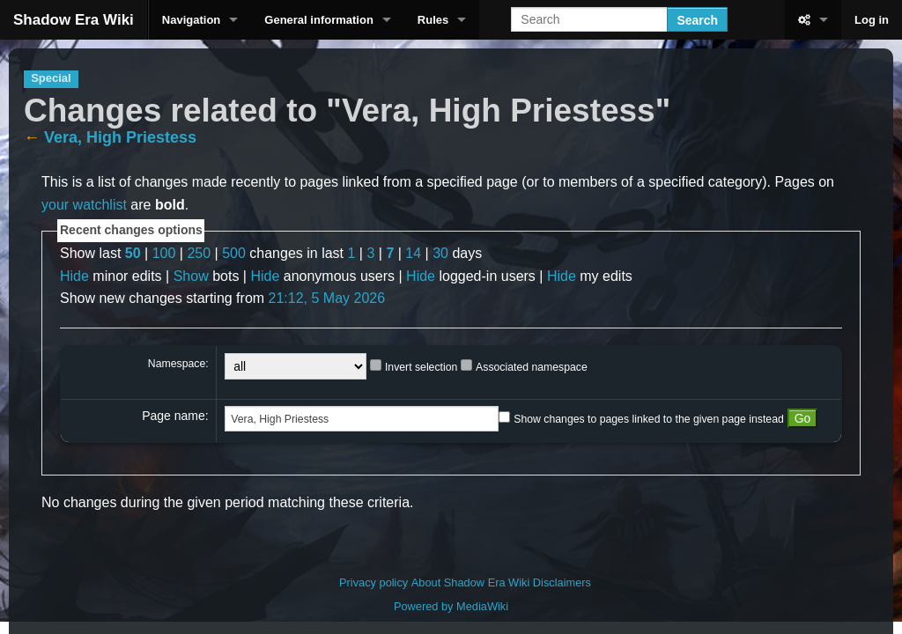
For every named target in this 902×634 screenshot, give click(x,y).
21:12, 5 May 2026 (327, 298)
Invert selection (421, 367)
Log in (871, 19)
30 (440, 253)
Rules (433, 19)
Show (191, 276)
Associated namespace (532, 367)
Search (697, 20)
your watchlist (84, 204)
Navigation (191, 19)
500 (234, 253)
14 (413, 253)
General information (318, 19)
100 (164, 253)
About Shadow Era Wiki (470, 582)
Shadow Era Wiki (73, 19)
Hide (74, 276)
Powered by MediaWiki (451, 606)
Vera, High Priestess (120, 137)
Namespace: (178, 364)
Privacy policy (373, 582)
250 (199, 253)
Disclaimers (562, 582)
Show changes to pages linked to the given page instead (648, 419)
